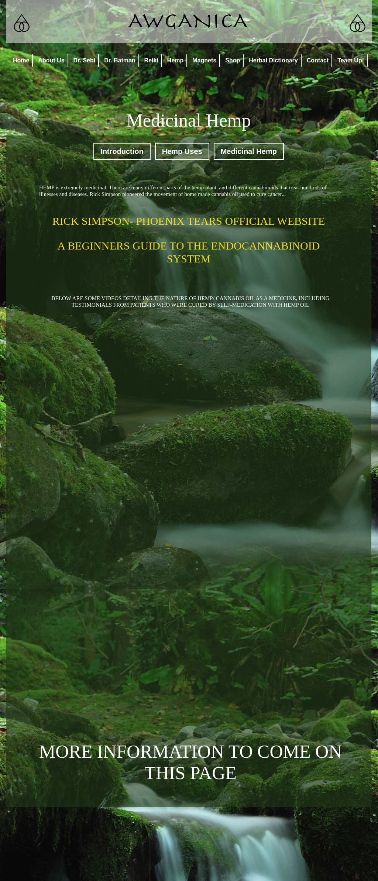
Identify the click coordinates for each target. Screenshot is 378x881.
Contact (318, 60)
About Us (51, 60)
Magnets (204, 60)
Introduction (122, 151)
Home (21, 60)
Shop (232, 60)
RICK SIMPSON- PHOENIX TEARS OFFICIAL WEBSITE (188, 221)
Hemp (175, 60)
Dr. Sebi (84, 60)
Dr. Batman (119, 60)
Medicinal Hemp (249, 151)
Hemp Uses (182, 151)
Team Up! (350, 60)
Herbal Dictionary (273, 60)
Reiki (151, 60)
